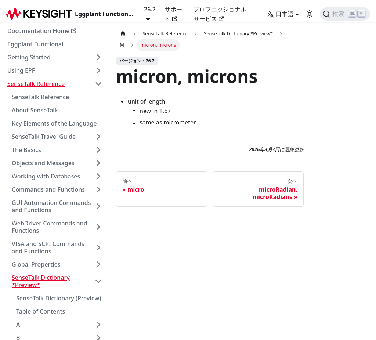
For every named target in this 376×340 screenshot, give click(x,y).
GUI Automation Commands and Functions (51, 206)
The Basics (26, 150)
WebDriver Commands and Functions (49, 227)
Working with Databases (46, 176)
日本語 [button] (280, 14)
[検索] (345, 14)
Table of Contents (40, 311)
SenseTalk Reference (36, 84)
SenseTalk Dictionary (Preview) (58, 298)
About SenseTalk (35, 110)
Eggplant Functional (35, 44)
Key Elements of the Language (54, 123)
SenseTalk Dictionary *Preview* (41, 281)
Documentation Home (41, 31)
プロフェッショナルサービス (220, 14)
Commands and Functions (48, 189)
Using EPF (21, 70)
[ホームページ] (123, 33)
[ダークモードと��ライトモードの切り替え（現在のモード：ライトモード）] (309, 14)
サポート (173, 14)
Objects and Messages (43, 163)
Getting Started (29, 57)
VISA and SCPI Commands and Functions (48, 247)
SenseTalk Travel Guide (44, 137)
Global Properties (36, 264)
